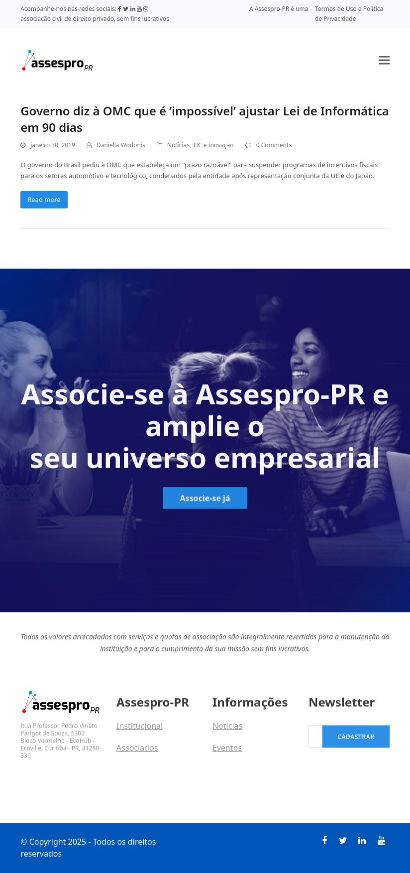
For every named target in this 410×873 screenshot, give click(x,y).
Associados (137, 755)
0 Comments (274, 145)
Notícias (178, 145)
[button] (384, 60)
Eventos (227, 755)
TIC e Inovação (213, 145)
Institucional (139, 733)
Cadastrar (356, 750)
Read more (44, 199)
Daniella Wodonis (121, 145)
